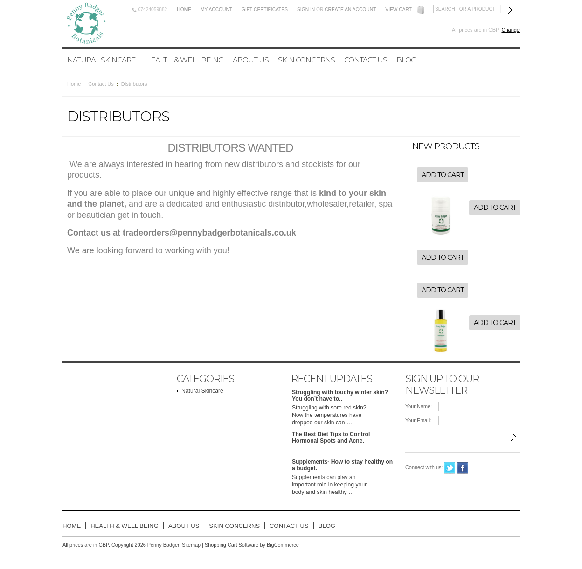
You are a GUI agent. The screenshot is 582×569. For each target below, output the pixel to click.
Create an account (350, 9)
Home (184, 9)
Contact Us (100, 84)
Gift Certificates (265, 9)
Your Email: (418, 420)
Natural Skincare (101, 60)
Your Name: (418, 406)
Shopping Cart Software (231, 545)
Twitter (450, 468)
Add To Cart (443, 175)
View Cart (398, 9)
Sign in (306, 9)
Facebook (463, 468)
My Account (216, 9)
